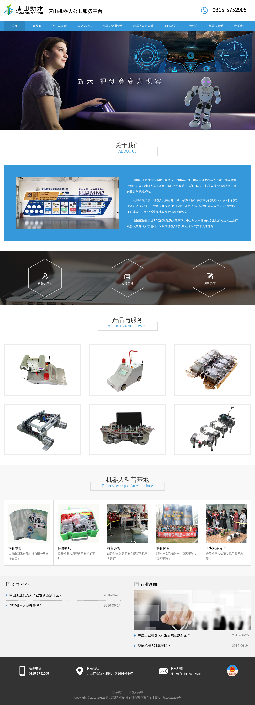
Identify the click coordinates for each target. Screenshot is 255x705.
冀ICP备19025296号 (168, 697)
